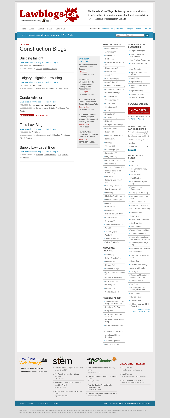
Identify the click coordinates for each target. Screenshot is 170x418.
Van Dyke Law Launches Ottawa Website (67, 375)
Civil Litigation (110, 79)
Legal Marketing (136, 82)
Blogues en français (137, 51)
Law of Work (135, 293)
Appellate (108, 55)
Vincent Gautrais (136, 281)
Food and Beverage (112, 135)
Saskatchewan (110, 292)
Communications (111, 93)
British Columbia (111, 258)
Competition (109, 96)
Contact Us (60, 29)
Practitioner (53, 88)
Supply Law (83, 139)
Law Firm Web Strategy (139, 265)
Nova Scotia (109, 281)
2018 (46, 115)
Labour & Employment (113, 180)
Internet (108, 176)
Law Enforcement (111, 189)
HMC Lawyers (83, 92)
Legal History (135, 78)
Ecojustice (109, 311)
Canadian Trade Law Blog (140, 248)
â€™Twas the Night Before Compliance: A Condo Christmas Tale (88, 101)
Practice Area (107, 29)
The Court (134, 284)
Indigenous (109, 157)
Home (23, 29)
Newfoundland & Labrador (115, 272)
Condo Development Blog (140, 219)
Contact (55, 403)
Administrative (110, 48)
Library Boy (134, 261)
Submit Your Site (45, 29)
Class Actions (110, 82)
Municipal (108, 203)
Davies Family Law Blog (114, 325)
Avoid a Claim (135, 300)
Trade (107, 235)
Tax (106, 228)
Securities (109, 221)
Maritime (108, 193)
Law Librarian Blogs (112, 344)
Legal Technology (136, 91)
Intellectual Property (112, 167)
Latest (138, 29)
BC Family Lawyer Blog (139, 205)
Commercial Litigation (113, 89)
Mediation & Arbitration (113, 196)
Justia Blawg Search (113, 341)
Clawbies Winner (27, 115)
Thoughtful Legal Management (136, 188)
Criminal (108, 111)
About (32, 29)
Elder (107, 121)
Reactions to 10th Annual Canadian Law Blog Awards (68, 384)
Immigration (109, 153)
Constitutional (110, 103)
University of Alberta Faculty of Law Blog (137, 289)
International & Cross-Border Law (113, 172)
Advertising (109, 52)
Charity (108, 75)
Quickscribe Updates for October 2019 (102, 394)
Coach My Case (136, 223)
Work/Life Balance (137, 98)
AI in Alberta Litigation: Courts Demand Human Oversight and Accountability (86, 84)
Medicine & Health (112, 200)
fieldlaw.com (83, 72)
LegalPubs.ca (127, 374)
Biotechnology (110, 68)
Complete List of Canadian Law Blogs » (141, 310)
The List (147, 29)
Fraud (107, 143)
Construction (110, 107)
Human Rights (110, 150)
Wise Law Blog (135, 227)
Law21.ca (134, 165)
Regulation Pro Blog (112, 307)
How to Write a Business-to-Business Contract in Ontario (88, 134)
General (108, 146)
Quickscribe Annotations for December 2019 (102, 378)
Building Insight (84, 124)
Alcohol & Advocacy (137, 202)
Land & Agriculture (112, 186)
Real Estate (109, 217)
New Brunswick (111, 269)
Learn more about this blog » (31, 62)
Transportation (110, 239)
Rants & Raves (136, 297)
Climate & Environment (113, 86)
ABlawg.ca (134, 272)
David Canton (135, 178)
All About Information (138, 234)
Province (119, 29)
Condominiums (110, 100)
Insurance (109, 164)
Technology (109, 232)
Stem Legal (45, 20)
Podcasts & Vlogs (137, 94)
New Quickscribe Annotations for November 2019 (100, 386)
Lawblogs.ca (50, 14)
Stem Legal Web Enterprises (125, 403)
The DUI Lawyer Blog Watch (132, 380)
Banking (108, 59)
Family (107, 132)
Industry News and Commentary (137, 55)
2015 (37, 115)
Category (129, 29)
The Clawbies (127, 368)
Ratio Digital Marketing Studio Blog (113, 315)
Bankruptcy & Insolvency (114, 63)
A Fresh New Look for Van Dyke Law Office (68, 392)
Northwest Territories (113, 278)
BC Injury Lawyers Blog (139, 193)
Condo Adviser (84, 107)
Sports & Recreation (112, 224)
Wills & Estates (110, 242)
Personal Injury (110, 210)
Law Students (135, 69)
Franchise (109, 139)
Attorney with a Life (137, 268)
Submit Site (43, 403)
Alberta (108, 254)
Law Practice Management (140, 60)
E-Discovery (109, 118)
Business (108, 72)
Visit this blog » (52, 62)
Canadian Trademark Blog (140, 209)
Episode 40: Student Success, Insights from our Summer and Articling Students (88, 118)
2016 (42, 115)
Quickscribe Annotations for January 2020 (101, 369)
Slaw (132, 162)
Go (147, 35)
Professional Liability (113, 214)
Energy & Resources (113, 125)
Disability (108, 114)
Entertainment (110, 128)
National (108, 265)
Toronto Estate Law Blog (139, 230)
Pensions (108, 207)
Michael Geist (135, 174)
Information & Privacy (113, 160)
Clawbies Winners (137, 119)
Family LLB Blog (144, 239)
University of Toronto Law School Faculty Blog (139, 276)
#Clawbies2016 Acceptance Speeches (69, 368)
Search (132, 150)
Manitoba (108, 262)
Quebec (108, 288)
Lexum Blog (134, 216)
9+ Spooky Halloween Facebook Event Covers (88, 66)
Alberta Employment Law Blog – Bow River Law (114, 303)
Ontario (108, 285)
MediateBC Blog (136, 212)
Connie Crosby (135, 252)
